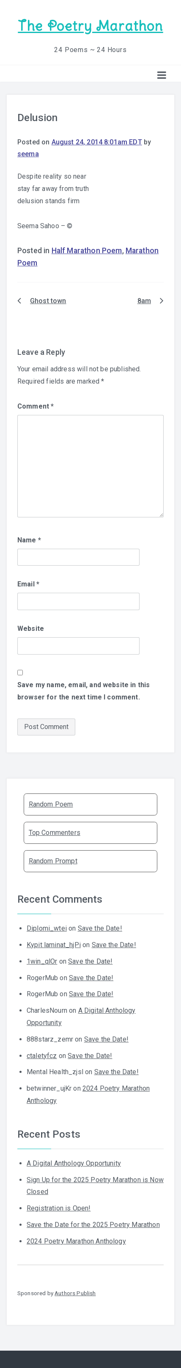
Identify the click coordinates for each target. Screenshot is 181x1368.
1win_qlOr (42, 961)
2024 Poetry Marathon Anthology (76, 1241)
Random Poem (51, 804)
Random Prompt (53, 861)
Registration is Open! (58, 1208)
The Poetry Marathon (90, 26)
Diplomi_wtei (47, 928)
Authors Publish (75, 1293)
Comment (35, 406)
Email (28, 584)
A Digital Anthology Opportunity (74, 1163)
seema (28, 154)
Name (29, 540)
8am (144, 301)
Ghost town (48, 301)
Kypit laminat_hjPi (54, 945)
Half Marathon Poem (87, 250)
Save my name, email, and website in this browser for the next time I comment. (83, 691)
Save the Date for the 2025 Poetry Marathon (93, 1225)
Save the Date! (100, 928)
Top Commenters (54, 833)
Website (30, 629)
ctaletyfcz (42, 1056)
